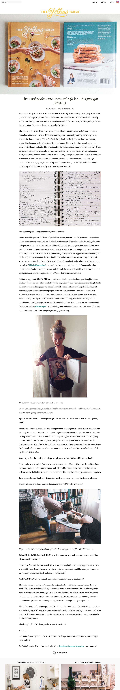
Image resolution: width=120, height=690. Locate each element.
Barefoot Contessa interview (71, 646)
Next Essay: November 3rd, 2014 (88, 662)
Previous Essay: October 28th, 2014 (31, 662)
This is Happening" (37, 265)
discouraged (40, 306)
